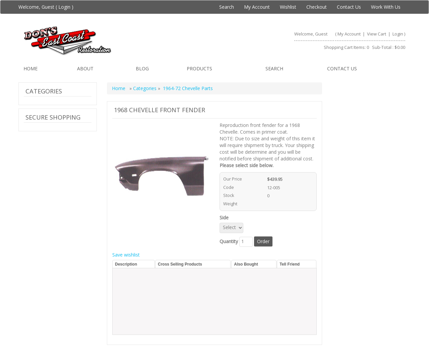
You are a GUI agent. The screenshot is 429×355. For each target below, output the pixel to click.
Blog (142, 68)
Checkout (316, 7)
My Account (257, 7)
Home (30, 68)
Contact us (342, 68)
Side (225, 217)
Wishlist (288, 7)
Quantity (229, 241)
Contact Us (349, 7)
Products (199, 68)
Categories (145, 88)
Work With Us (386, 7)
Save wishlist (126, 255)
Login (64, 7)
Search (226, 7)
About (85, 68)
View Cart (377, 34)
